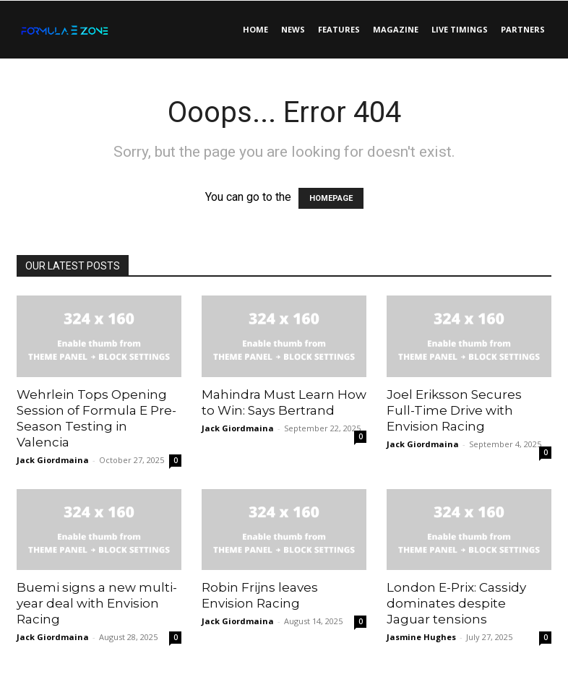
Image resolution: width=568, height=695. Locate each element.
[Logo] (82, 30)
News (293, 29)
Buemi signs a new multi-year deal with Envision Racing (97, 603)
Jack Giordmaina (53, 459)
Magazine (395, 29)
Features (339, 29)
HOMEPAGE (331, 198)
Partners (523, 29)
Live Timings (459, 29)
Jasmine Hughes (421, 636)
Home (255, 29)
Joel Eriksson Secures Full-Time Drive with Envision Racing (454, 410)
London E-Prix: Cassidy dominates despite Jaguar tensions (456, 603)
